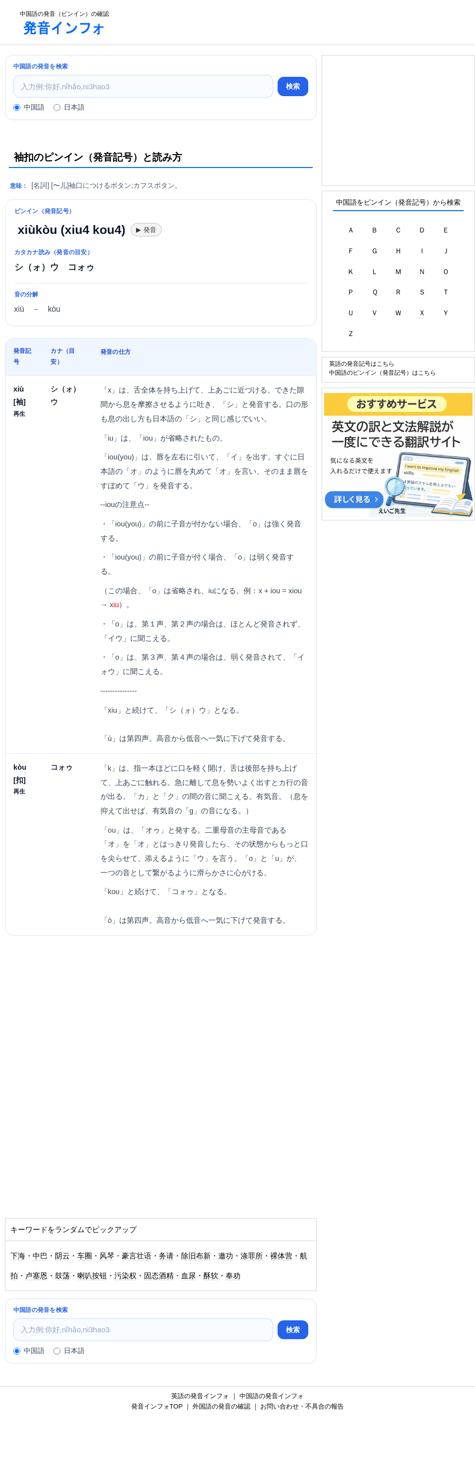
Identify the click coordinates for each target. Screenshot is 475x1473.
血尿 (188, 1276)
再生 (19, 413)
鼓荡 (62, 1276)
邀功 (225, 1256)
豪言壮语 (136, 1256)
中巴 (40, 1256)
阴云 (62, 1256)
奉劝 (233, 1276)
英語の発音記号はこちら (361, 363)
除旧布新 (196, 1256)
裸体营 (281, 1256)
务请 (166, 1256)
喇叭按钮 (92, 1276)
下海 (17, 1256)
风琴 (106, 1256)
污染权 (125, 1276)
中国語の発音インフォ (271, 1396)
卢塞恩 (36, 1276)
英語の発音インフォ (200, 1396)
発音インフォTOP (157, 1406)
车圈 (84, 1256)
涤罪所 (251, 1256)
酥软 (210, 1276)
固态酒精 (159, 1276)
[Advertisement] (295, 22)
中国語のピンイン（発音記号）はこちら (382, 372)
